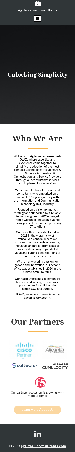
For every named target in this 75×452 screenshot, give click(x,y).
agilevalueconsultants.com (43, 446)
